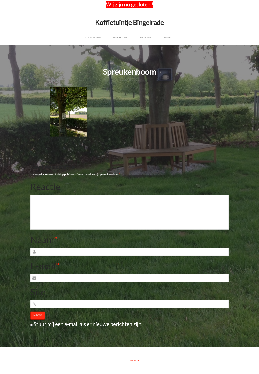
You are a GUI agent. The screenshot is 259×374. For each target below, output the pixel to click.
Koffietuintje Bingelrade (129, 22)
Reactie (45, 186)
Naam (44, 239)
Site (38, 291)
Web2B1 (134, 360)
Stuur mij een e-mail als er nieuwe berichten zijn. (88, 324)
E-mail (45, 265)
